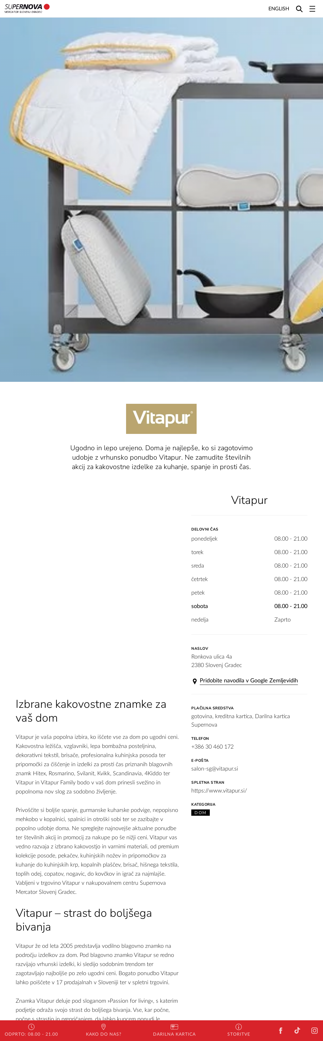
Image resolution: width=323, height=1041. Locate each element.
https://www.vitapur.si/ (219, 791)
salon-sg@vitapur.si (214, 769)
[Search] (299, 9)
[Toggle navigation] (312, 9)
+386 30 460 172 (212, 747)
